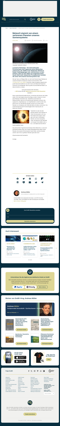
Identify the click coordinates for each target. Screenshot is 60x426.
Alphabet (11, 253)
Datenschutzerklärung (48, 378)
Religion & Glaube (34, 380)
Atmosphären (45, 255)
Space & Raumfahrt (40, 25)
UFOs (32, 25)
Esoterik (7, 383)
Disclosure (8, 381)
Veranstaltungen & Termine (36, 388)
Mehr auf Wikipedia (12, 312)
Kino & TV (20, 380)
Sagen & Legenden (34, 381)
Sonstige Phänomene (23, 25)
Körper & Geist (21, 383)
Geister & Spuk (9, 385)
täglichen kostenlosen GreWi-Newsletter (35, 91)
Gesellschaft (8, 388)
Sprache (8, 254)
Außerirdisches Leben (29, 243)
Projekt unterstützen (48, 19)
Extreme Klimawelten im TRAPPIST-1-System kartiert (46, 249)
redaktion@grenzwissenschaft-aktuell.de (39, 19)
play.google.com (20, 361)
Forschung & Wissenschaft (11, 384)
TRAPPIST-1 (51, 255)
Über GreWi (54, 25)
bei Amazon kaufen (21, 329)
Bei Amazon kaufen (47, 343)
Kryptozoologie (21, 384)
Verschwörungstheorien (35, 390)
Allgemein (8, 377)
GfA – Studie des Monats (11, 390)
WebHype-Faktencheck (35, 391)
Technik (32, 385)
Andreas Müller (15, 40)
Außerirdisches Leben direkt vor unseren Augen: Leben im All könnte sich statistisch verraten (30, 249)
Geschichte (8, 387)
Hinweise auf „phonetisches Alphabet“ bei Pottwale (11, 248)
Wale (11, 254)
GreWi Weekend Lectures (11, 391)
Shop (48, 359)
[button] (17, 179)
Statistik (33, 254)
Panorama (33, 377)
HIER (17, 91)
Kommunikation (16, 253)
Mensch (47, 25)
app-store (20, 357)
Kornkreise (20, 381)
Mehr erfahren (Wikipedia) (20, 201)
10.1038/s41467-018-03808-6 (19, 82)
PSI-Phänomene (13, 25)
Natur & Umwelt (11, 243)
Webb (41, 256)
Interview (20, 378)
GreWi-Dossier (21, 377)
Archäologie (5, 25)
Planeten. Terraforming (28, 254)
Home (7, 28)
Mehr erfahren (42, 287)
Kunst (19, 385)
